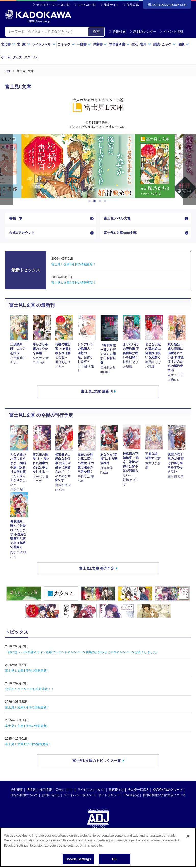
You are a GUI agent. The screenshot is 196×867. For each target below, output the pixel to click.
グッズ (17, 57)
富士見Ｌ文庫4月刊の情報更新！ (73, 284)
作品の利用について (24, 796)
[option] (98, 166)
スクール (30, 57)
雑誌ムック (164, 44)
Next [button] (189, 169)
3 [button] (101, 201)
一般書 (84, 44)
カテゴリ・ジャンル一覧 (53, 5)
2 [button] (95, 201)
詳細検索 (117, 32)
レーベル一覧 (87, 5)
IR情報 (31, 791)
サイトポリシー (109, 796)
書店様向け (116, 791)
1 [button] (90, 201)
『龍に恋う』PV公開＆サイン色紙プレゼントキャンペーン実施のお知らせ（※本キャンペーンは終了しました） (82, 654)
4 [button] (106, 201)
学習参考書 (119, 44)
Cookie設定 (131, 796)
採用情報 (46, 791)
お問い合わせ (51, 796)
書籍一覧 (16, 219)
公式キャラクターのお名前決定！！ (29, 691)
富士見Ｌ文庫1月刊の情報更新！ (27, 727)
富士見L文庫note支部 (121, 234)
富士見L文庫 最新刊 (97, 393)
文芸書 (8, 44)
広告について (64, 791)
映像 (183, 44)
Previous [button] (6, 169)
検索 (96, 31)
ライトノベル (44, 44)
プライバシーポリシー (79, 796)
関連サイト (111, 5)
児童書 (100, 44)
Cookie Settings (78, 859)
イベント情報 (171, 32)
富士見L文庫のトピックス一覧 (96, 762)
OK (114, 859)
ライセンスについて (91, 791)
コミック (66, 44)
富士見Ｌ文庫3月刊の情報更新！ (27, 672)
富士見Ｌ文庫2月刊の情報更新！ (27, 709)
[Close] (187, 836)
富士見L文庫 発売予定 (96, 570)
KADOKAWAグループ (167, 791)
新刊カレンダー (143, 32)
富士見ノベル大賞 (118, 219)
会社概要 (17, 791)
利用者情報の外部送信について (164, 796)
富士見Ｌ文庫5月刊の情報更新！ (73, 266)
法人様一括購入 (138, 791)
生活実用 (141, 44)
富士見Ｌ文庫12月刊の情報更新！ (28, 746)
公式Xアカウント (22, 234)
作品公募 (133, 5)
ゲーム (5, 57)
